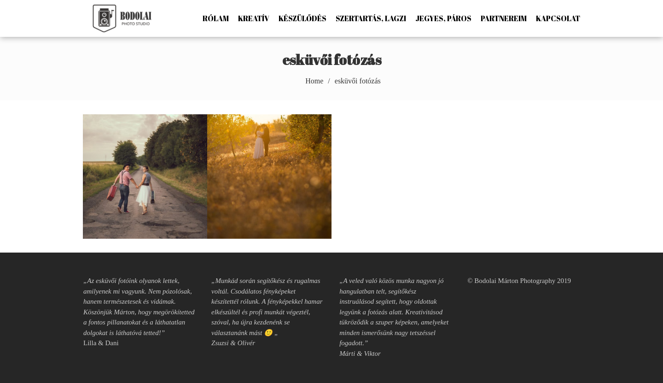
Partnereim (504, 18)
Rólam (216, 18)
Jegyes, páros (443, 18)
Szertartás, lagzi (371, 18)
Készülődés (302, 18)
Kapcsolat (558, 18)
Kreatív (253, 18)
